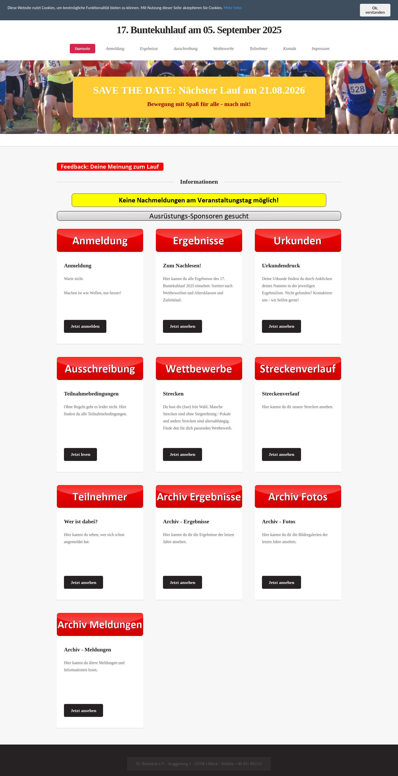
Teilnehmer (259, 48)
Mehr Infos (244, 8)
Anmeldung (115, 48)
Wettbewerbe (223, 48)
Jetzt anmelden (85, 326)
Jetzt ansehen (182, 326)
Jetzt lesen (80, 454)
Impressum (320, 48)
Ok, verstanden (375, 10)
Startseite (82, 48)
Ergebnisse (149, 48)
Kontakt (289, 48)
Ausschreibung (185, 48)
